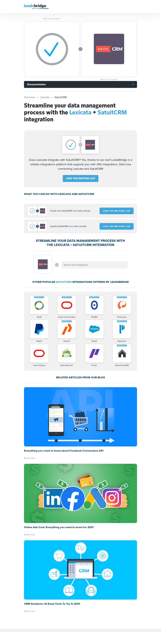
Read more (29, 458)
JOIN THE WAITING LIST (80, 178)
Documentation (36, 84)
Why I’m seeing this (52, 19)
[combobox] (94, 264)
